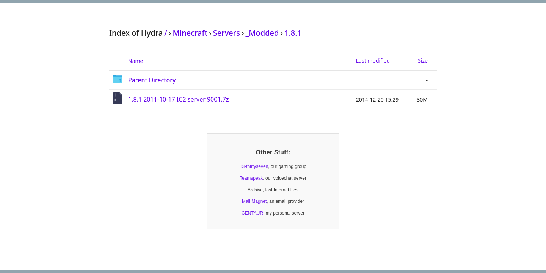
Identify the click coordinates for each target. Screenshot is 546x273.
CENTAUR (252, 213)
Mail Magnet (254, 201)
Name (135, 60)
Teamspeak (251, 178)
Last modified (373, 60)
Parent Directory (152, 80)
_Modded (262, 33)
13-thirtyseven (254, 166)
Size (423, 60)
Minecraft (190, 33)
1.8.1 (292, 33)
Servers (226, 33)
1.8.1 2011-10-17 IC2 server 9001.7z (178, 99)
